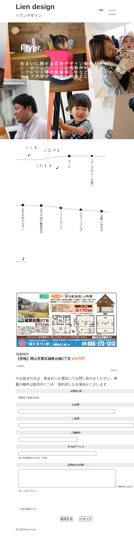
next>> (114, 370)
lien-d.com (30, 533)
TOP (101, 10)
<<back (20, 366)
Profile (112, 10)
